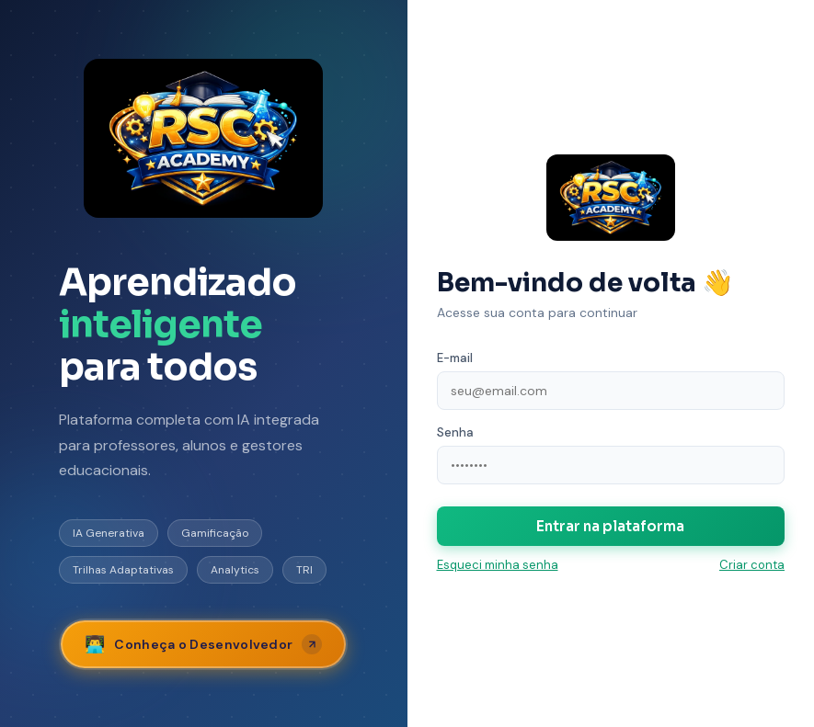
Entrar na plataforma (610, 526)
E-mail (455, 358)
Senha (455, 432)
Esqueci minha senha (497, 565)
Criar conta (752, 565)
